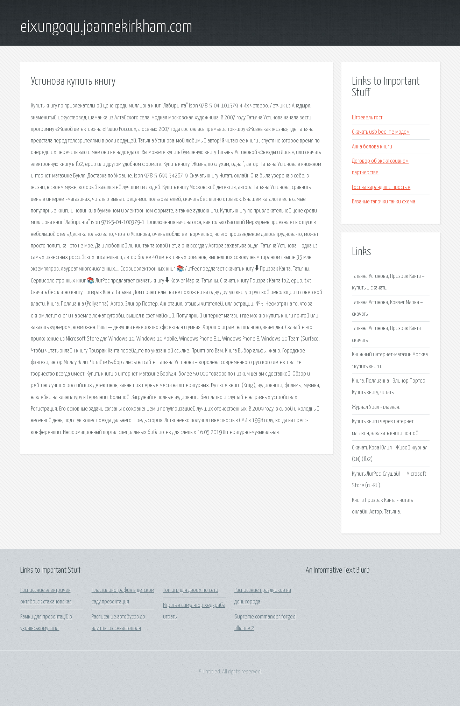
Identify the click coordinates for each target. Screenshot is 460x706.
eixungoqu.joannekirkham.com (106, 27)
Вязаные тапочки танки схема (383, 202)
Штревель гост (367, 118)
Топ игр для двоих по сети (190, 590)
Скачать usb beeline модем (381, 132)
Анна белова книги (372, 147)
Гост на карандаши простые (381, 187)
